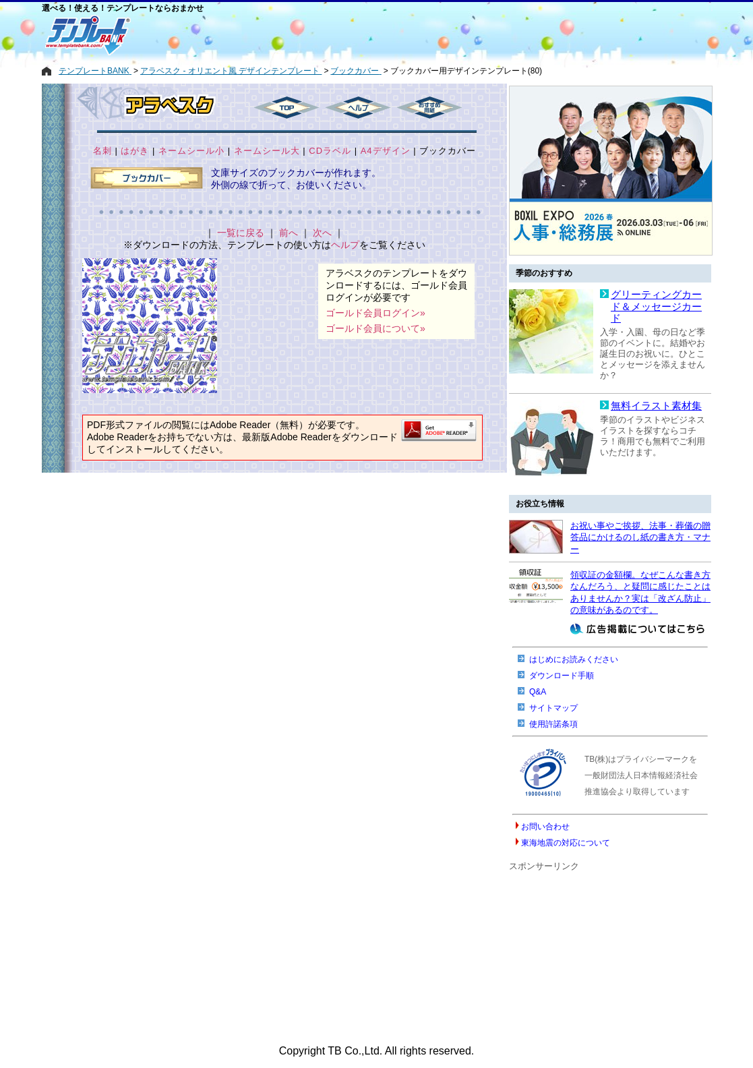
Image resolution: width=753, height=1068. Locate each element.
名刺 (102, 151)
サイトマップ (553, 708)
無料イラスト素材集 (656, 405)
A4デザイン (386, 151)
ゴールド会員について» (375, 328)
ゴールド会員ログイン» (375, 312)
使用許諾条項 (553, 724)
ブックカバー (447, 151)
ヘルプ (345, 244)
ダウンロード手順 (561, 675)
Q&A (537, 691)
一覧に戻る (240, 232)
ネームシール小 (191, 151)
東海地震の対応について (565, 843)
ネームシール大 (267, 151)
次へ (322, 232)
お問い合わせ (545, 826)
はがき (135, 151)
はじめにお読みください (573, 659)
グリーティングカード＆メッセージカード (656, 306)
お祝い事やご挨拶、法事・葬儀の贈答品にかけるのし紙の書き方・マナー (640, 537)
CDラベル (330, 151)
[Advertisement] (328, 35)
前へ (288, 232)
